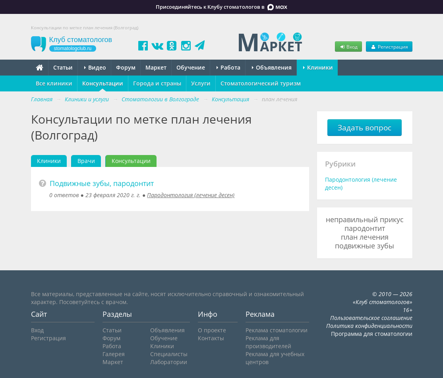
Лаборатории (168, 362)
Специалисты (169, 354)
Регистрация (389, 46)
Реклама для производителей (268, 342)
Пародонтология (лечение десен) (190, 195)
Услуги (201, 83)
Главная (41, 99)
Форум (125, 67)
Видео (95, 67)
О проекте (212, 330)
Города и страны (157, 83)
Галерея (114, 354)
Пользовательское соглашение (371, 318)
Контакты (211, 338)
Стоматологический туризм (261, 83)
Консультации (102, 83)
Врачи (86, 161)
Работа (228, 67)
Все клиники (54, 83)
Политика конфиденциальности (369, 326)
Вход (348, 46)
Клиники (318, 67)
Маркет (155, 67)
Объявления (272, 67)
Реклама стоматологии (277, 330)
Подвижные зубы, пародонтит (102, 183)
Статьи (63, 67)
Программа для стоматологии (371, 333)
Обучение (190, 67)
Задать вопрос (364, 127)
